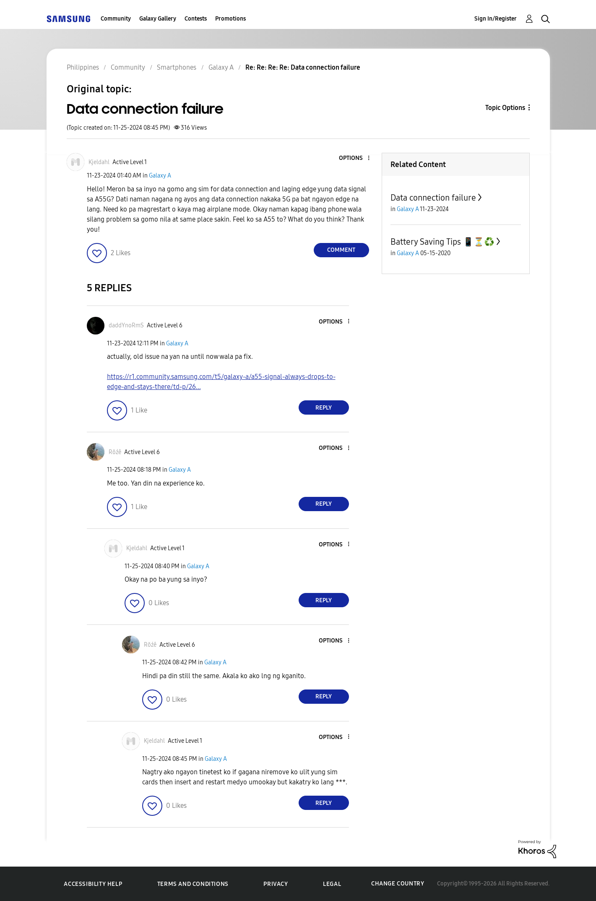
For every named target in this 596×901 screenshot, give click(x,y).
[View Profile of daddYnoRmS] (126, 325)
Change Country (397, 883)
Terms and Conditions (193, 884)
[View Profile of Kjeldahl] (98, 162)
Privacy (275, 884)
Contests (196, 18)
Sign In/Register (495, 18)
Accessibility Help (93, 884)
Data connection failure (433, 198)
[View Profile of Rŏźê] (115, 452)
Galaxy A (160, 175)
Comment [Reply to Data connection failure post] (341, 249)
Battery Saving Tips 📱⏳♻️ (442, 242)
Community (116, 18)
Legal (332, 884)
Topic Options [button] (505, 108)
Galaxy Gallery (157, 18)
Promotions (230, 18)
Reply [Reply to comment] (323, 407)
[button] (354, 158)
